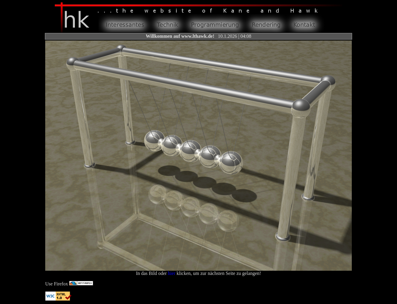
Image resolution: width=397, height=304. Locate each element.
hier (171, 273)
